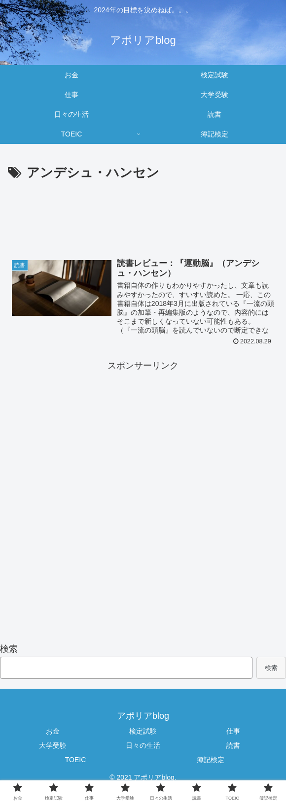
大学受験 (53, 745)
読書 (233, 745)
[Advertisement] (143, 221)
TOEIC (75, 760)
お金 (53, 731)
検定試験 (143, 731)
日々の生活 (143, 745)
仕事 (233, 731)
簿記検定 (210, 760)
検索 (9, 649)
